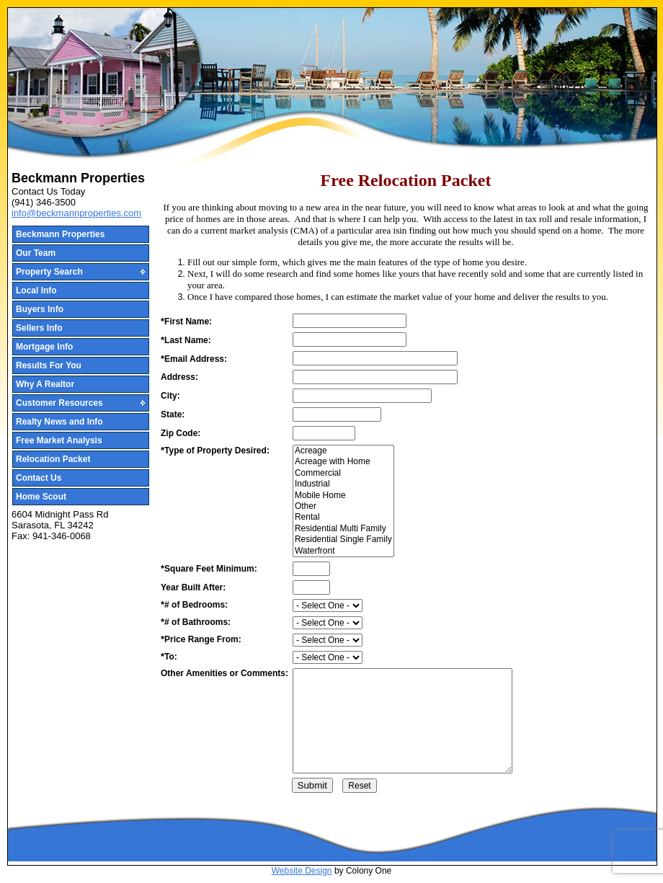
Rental (343, 517)
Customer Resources (59, 403)
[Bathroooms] (327, 622)
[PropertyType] (343, 501)
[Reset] (359, 785)
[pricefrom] (327, 640)
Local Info (36, 290)
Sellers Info (39, 328)
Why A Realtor (45, 384)
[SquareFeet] (311, 569)
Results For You (48, 365)
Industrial (343, 484)
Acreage (343, 450)
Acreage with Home (343, 461)
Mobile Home (343, 495)
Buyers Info (39, 309)
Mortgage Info (44, 347)
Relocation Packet (53, 459)
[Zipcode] (324, 433)
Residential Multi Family (343, 528)
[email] (375, 358)
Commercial (343, 473)
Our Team (35, 253)
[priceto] (327, 657)
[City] (362, 396)
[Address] (375, 377)
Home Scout (41, 497)
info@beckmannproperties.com (76, 213)
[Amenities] (402, 720)
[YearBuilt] (311, 587)
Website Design (302, 871)
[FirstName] (349, 321)
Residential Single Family (343, 539)
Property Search (49, 272)
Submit (312, 785)
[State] (337, 414)
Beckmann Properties (60, 234)
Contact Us (38, 478)
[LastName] (349, 339)
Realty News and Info (59, 422)
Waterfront (343, 551)
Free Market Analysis (59, 440)
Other (343, 506)
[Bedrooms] (327, 605)
